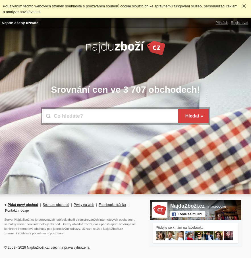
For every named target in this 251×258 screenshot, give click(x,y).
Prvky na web (84, 205)
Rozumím (244, 6)
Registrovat (239, 23)
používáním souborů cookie (108, 6)
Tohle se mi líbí (190, 214)
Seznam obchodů (56, 205)
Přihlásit (222, 23)
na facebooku (198, 207)
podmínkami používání (48, 233)
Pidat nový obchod (23, 205)
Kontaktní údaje (17, 210)
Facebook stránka (112, 205)
